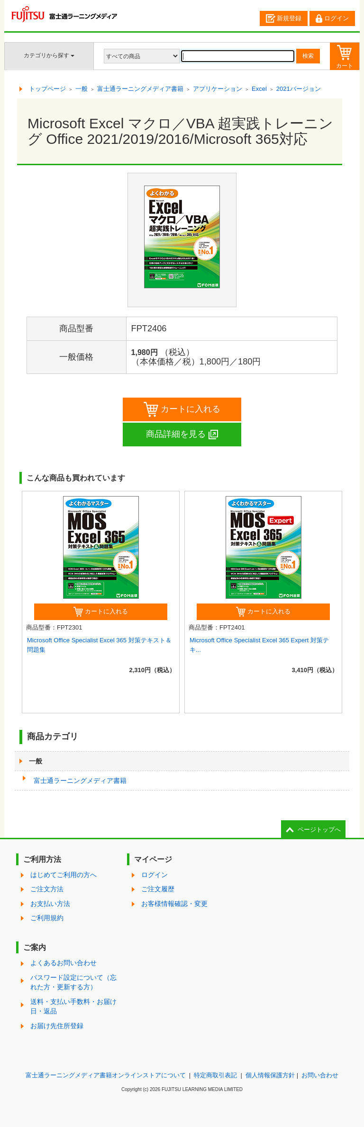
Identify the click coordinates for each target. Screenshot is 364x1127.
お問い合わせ (319, 1075)
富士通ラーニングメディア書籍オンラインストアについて (106, 1075)
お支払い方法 (50, 903)
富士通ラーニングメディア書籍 (80, 780)
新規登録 (284, 18)
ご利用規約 (47, 918)
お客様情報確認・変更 (174, 903)
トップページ (47, 88)
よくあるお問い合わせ (63, 963)
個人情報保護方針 (270, 1075)
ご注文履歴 (157, 889)
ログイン (332, 18)
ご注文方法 (47, 889)
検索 (308, 56)
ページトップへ (319, 829)
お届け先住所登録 (56, 1025)
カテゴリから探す (49, 55)
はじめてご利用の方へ (63, 875)
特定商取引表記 (215, 1075)
